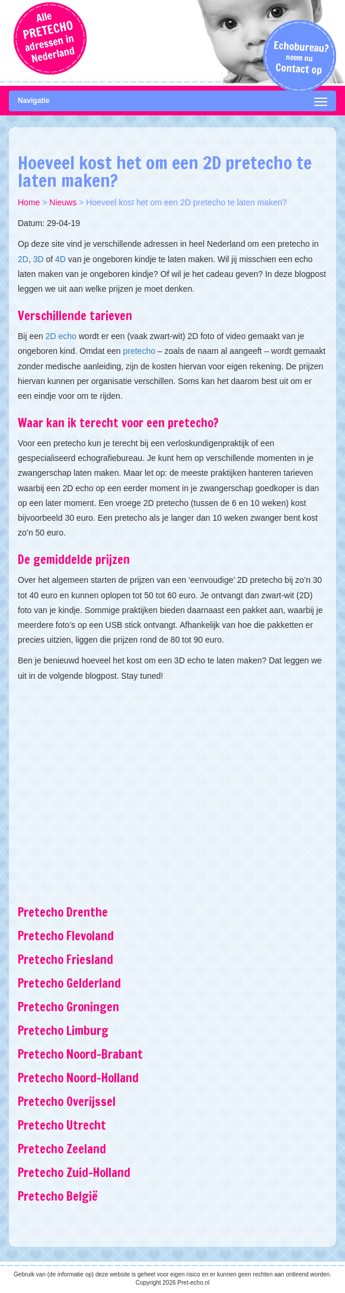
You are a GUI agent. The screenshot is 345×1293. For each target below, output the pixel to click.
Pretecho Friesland (65, 959)
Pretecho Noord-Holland (78, 1077)
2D (23, 259)
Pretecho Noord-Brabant (80, 1054)
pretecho (139, 351)
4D (60, 259)
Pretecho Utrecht (62, 1125)
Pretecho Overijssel (67, 1101)
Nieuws (62, 202)
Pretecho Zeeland (62, 1148)
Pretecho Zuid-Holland (74, 1172)
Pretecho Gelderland (69, 983)
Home (29, 202)
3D (38, 259)
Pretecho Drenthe (63, 912)
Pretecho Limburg (63, 1030)
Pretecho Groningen (68, 1006)
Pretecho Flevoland (66, 935)
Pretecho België (58, 1196)
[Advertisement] (172, 784)
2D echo (61, 336)
